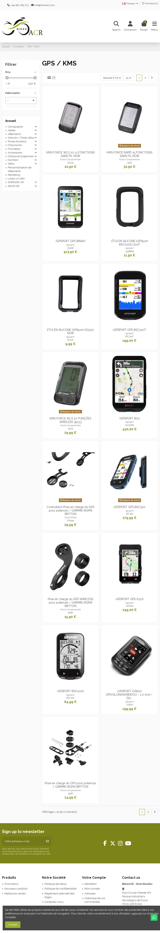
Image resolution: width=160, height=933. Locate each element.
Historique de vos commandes (94, 900)
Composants (15, 126)
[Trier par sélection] (112, 78)
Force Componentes (70, 159)
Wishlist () (150, 3)
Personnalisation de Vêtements (19, 169)
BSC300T (129, 336)
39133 (70, 428)
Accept (12, 924)
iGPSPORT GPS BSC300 (129, 507)
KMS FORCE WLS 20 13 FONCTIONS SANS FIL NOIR (70, 154)
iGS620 (129, 704)
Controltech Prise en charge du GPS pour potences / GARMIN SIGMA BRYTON (70, 510)
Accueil (10, 120)
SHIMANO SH (16, 182)
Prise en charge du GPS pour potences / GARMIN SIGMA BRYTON (70, 785)
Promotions (11, 883)
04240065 (129, 425)
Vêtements (14, 134)
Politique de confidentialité (60, 888)
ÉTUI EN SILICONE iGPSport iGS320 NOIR (70, 331)
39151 (129, 162)
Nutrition (13, 159)
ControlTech (70, 517)
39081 (70, 793)
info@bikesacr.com (44, 5)
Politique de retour (55, 883)
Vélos (11, 163)
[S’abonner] (47, 841)
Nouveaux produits (16, 888)
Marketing (14, 174)
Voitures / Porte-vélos (21, 137)
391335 (70, 162)
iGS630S (129, 606)
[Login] (130, 26)
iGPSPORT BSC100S (70, 691)
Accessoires (15, 152)
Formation (14, 148)
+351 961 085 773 (19, 5)
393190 (70, 248)
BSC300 (129, 514)
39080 (70, 612)
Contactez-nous (53, 901)
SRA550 (70, 520)
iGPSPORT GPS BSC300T (129, 329)
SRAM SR (13, 186)
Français (130, 3)
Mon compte (92, 888)
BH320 (70, 340)
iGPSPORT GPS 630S (129, 599)
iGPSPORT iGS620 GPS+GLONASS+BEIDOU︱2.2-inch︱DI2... (129, 694)
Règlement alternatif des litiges (59, 895)
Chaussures (15, 145)
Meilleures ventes (15, 893)
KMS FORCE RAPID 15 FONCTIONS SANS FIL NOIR (129, 154)
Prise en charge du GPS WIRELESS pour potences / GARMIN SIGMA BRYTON (70, 602)
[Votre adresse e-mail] (23, 841)
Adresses (90, 893)
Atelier (12, 130)
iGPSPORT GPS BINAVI (70, 241)
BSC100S (70, 698)
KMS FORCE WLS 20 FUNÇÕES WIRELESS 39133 (70, 420)
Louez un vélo (16, 178)
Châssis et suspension (21, 156)
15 (128, 77)
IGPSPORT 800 (130, 418)
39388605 (129, 251)
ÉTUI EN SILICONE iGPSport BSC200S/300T (129, 242)
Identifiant (90, 883)
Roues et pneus (17, 141)
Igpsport (70, 245)
